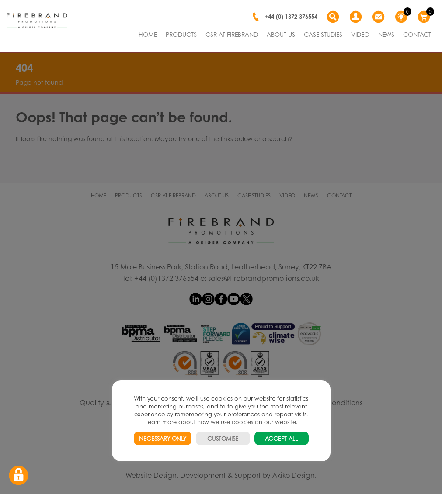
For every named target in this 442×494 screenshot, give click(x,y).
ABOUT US (281, 34)
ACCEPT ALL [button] (281, 438)
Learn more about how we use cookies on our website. (221, 422)
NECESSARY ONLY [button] (162, 438)
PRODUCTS (181, 34)
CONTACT (417, 34)
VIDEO (360, 34)
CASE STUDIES (323, 34)
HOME (148, 34)
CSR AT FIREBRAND (231, 34)
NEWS (386, 34)
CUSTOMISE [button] (222, 438)
